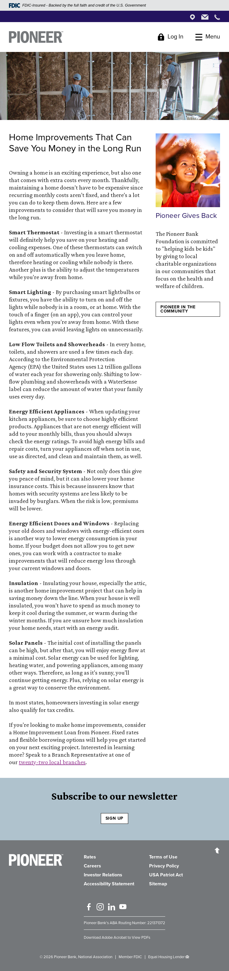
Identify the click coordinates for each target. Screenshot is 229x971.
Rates (90, 857)
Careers (92, 866)
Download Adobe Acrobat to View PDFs (117, 937)
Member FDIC (130, 957)
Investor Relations (103, 875)
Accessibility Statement (109, 884)
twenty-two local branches (52, 762)
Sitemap (158, 884)
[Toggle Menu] (207, 37)
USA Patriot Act (166, 875)
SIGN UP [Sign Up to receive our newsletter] (115, 818)
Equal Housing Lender (166, 957)
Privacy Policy (164, 866)
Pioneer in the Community (178, 309)
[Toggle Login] (170, 37)
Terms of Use (163, 857)
